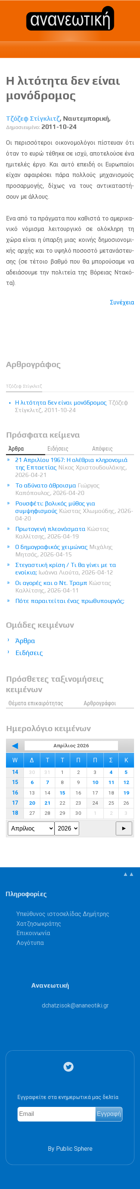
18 (15, 813)
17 (15, 803)
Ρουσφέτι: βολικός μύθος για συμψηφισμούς (74, 511)
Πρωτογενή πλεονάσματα (62, 532)
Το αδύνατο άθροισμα (57, 489)
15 (15, 782)
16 (15, 793)
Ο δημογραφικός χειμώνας (64, 550)
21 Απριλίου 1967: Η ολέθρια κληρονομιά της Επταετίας (71, 467)
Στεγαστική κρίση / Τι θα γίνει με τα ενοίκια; (65, 568)
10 (95, 782)
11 (111, 782)
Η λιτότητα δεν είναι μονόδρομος (63, 87)
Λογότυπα (30, 942)
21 (47, 803)
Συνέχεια (122, 302)
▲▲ (128, 873)
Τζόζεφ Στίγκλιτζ (33, 118)
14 (15, 772)
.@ (75, 1005)
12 (126, 782)
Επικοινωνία (33, 933)
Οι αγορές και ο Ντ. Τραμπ (63, 586)
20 (32, 803)
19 (126, 793)
